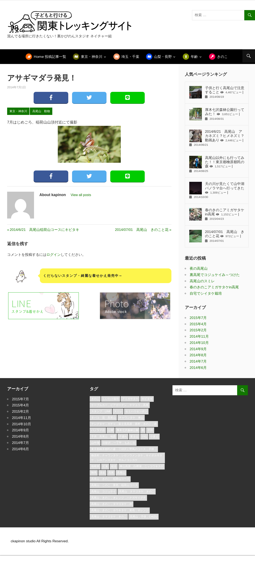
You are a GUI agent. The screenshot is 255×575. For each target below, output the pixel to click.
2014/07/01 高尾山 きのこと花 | (216, 236)
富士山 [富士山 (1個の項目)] (134, 436)
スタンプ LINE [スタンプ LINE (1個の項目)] (101, 411)
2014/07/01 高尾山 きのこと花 (141, 230)
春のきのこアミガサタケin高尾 (214, 287)
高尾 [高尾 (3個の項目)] (111, 472)
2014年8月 (198, 355)
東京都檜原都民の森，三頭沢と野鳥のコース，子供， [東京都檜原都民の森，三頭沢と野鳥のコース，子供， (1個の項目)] (124, 449)
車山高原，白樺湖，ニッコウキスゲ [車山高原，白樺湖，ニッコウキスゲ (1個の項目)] (141, 466)
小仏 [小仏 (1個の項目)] (144, 436)
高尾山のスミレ (202, 281)
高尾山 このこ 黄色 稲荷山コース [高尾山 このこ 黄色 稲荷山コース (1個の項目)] (114, 485)
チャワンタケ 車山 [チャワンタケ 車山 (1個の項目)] (131, 417)
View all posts (81, 195)
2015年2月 (198, 330)
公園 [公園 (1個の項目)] (110, 430)
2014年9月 (198, 349)
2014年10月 (199, 343)
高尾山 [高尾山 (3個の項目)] (121, 472)
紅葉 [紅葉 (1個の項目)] (105, 466)
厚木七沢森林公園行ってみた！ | (216, 114)
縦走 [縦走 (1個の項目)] (114, 466)
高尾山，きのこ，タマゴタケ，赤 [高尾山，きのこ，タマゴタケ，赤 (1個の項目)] (111, 504)
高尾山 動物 (41, 111)
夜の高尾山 (199, 269)
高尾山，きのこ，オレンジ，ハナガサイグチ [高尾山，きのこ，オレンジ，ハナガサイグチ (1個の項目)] (118, 497)
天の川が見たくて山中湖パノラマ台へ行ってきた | (216, 190)
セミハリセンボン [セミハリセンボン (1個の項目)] (136, 411)
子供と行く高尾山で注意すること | (216, 92)
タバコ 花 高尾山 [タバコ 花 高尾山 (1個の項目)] (103, 417)
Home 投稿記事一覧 (50, 56)
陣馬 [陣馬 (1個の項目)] (94, 472)
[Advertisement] (81, 344)
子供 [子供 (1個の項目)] (150, 430)
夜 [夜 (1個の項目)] (143, 430)
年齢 (194, 56)
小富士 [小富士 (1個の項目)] (154, 436)
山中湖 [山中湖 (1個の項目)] (95, 442)
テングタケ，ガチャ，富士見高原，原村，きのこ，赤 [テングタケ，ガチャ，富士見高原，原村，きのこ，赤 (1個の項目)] (124, 423)
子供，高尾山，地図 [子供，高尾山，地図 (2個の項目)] (103, 436)
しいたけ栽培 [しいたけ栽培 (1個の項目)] (111, 398)
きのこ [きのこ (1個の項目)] (95, 398)
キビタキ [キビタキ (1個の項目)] (147, 398)
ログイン (53, 255)
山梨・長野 (163, 56)
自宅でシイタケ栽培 (206, 293)
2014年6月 (198, 368)
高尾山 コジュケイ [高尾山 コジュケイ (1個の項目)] (103, 491)
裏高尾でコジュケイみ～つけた (215, 275)
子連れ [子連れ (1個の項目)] (123, 436)
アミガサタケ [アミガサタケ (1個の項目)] (130, 398)
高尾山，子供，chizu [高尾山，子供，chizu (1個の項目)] (143, 516)
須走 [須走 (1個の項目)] (102, 472)
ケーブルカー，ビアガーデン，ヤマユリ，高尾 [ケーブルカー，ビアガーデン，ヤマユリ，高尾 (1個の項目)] (120, 405)
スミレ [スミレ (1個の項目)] (118, 411)
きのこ (222, 56)
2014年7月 (198, 361)
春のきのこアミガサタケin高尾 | (216, 214)
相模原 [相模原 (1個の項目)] (95, 466)
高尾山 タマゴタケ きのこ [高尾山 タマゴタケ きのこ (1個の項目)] (136, 491)
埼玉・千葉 (130, 56)
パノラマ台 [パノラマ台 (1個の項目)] (98, 430)
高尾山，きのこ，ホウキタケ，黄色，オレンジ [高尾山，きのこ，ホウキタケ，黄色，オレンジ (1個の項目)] (120, 510)
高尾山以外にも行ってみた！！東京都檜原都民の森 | (216, 164)
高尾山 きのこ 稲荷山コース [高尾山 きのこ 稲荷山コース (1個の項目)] (110, 478)
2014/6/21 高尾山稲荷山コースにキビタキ (44, 230)
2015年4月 (198, 324)
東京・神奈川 (91, 56)
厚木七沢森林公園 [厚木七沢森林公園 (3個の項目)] (127, 430)
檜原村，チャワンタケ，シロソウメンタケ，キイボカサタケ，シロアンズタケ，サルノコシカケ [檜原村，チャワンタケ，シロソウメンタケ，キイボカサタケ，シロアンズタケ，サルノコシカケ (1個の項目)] (126, 458)
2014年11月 (199, 336)
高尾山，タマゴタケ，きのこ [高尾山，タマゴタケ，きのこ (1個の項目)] (109, 516)
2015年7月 (198, 318)
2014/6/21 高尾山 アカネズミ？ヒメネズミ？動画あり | (216, 138)
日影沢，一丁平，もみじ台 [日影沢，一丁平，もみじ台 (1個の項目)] (119, 442)
